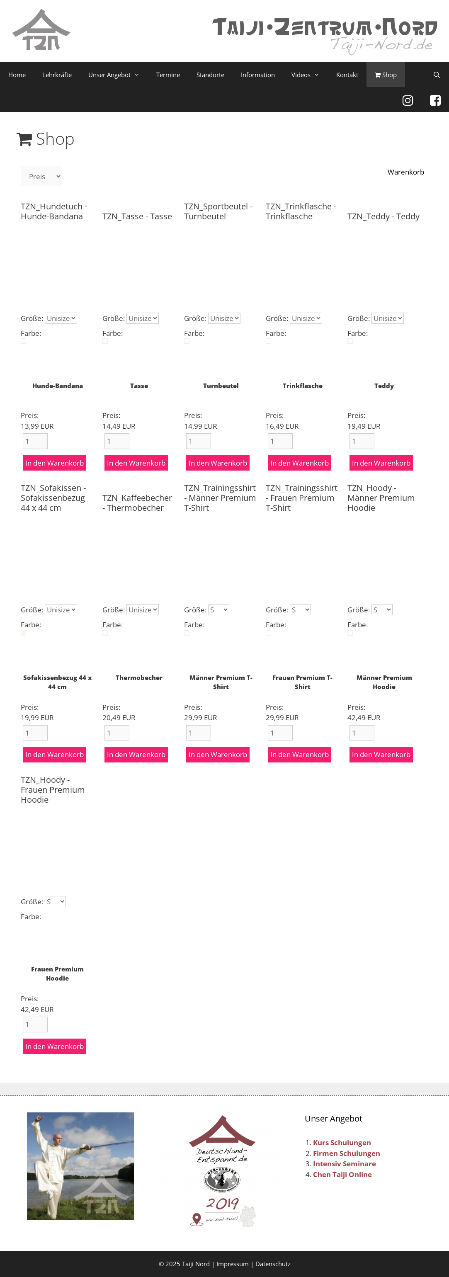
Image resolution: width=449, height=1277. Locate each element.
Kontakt (347, 74)
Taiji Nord (196, 1264)
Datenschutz (273, 1264)
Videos (309, 74)
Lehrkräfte (57, 74)
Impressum (232, 1264)
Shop (386, 74)
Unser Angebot (118, 74)
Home (17, 74)
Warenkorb (406, 172)
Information (258, 74)
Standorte (210, 74)
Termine (168, 74)
